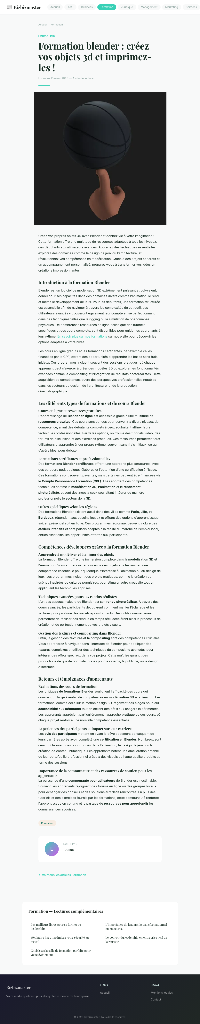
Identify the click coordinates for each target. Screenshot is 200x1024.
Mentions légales (162, 992)
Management (149, 7)
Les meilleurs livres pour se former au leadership (56, 927)
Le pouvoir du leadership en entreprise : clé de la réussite (136, 939)
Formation (106, 7)
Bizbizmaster (23, 7)
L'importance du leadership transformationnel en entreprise (136, 927)
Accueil (55, 7)
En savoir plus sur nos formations (82, 336)
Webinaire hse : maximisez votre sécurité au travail (60, 939)
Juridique (127, 7)
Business (87, 7)
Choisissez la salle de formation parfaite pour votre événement (61, 953)
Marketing (171, 7)
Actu (70, 7)
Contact (156, 999)
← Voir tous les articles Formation (62, 875)
